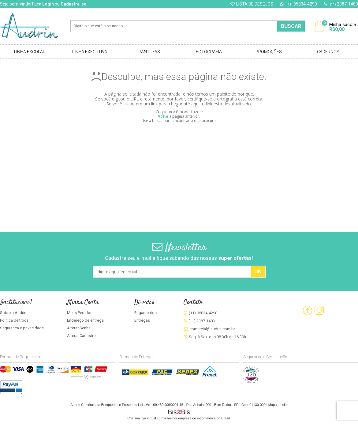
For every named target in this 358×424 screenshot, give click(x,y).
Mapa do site (278, 405)
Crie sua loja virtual (141, 418)
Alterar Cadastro (81, 335)
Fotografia (209, 51)
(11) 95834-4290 (203, 313)
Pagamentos (145, 312)
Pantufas (149, 51)
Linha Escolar (30, 51)
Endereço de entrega (85, 320)
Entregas (142, 320)
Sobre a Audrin (13, 312)
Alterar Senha (79, 328)
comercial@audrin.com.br (212, 329)
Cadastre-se (73, 4)
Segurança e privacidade (22, 328)
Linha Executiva (89, 51)
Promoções (268, 51)
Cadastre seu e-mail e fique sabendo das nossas (179, 258)
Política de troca (14, 320)
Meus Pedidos (79, 312)
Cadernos (328, 51)
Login (48, 4)
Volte (163, 116)
